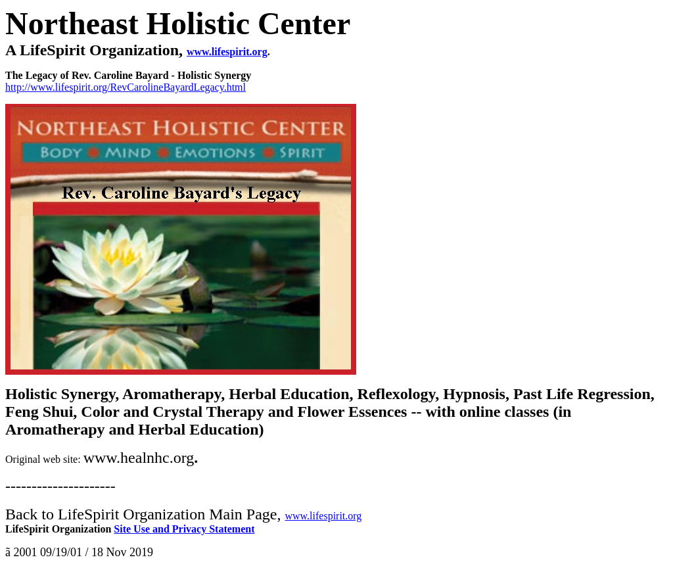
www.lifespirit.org (323, 515)
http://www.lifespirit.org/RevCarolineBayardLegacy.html (125, 87)
